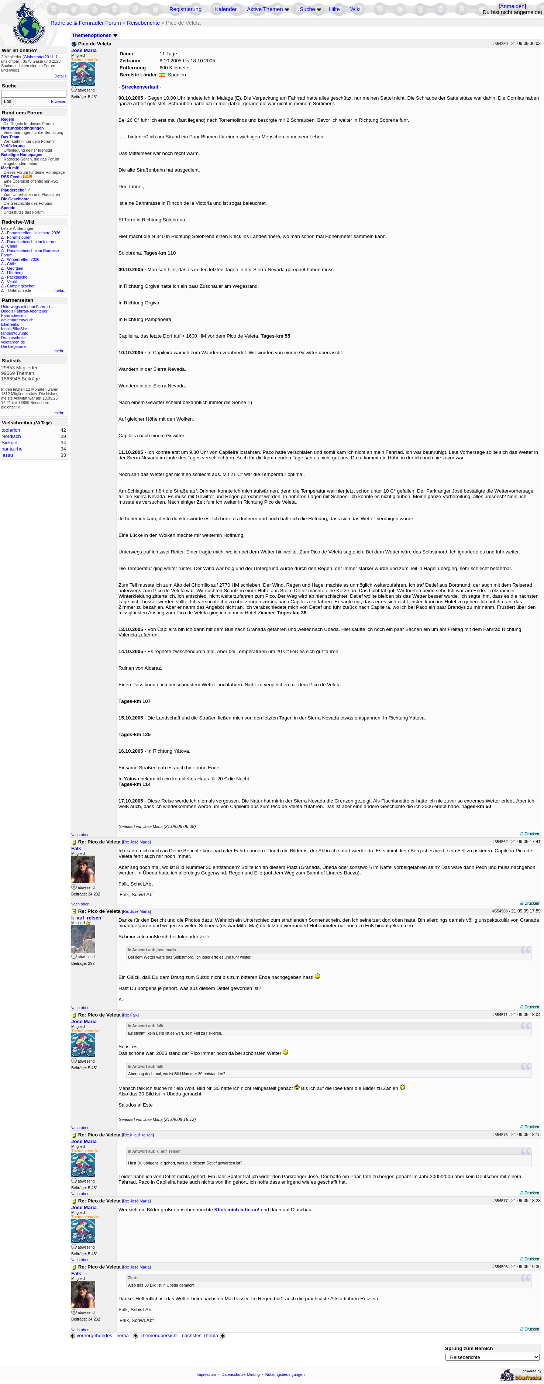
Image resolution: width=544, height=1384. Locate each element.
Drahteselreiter (14, 337)
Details (60, 76)
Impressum (206, 1374)
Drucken (529, 834)
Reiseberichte (143, 23)
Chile (11, 264)
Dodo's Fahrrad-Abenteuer (24, 311)
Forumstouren (19, 237)
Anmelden (512, 6)
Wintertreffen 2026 (23, 259)
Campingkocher (21, 286)
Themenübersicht (155, 1335)
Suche (307, 9)
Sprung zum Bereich (469, 1348)
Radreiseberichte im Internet (31, 241)
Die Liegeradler (14, 346)
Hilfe (334, 9)
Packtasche (17, 277)
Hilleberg (15, 272)
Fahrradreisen (13, 315)
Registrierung (185, 9)
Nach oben (80, 834)
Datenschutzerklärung (240, 1374)
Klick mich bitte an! (236, 1209)
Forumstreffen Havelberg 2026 (33, 233)
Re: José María (136, 842)
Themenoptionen (95, 35)
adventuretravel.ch (17, 320)
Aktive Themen (265, 9)
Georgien (15, 268)
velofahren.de (13, 342)
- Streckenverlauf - (139, 87)
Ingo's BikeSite (14, 329)
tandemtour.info (14, 333)
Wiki (355, 9)
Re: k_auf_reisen (138, 1135)
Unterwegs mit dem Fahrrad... (27, 306)
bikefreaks (10, 324)
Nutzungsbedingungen (285, 1374)
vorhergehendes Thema (99, 1335)
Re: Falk (130, 1015)
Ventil (12, 281)
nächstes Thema (204, 1335)
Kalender (226, 9)
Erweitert (58, 101)
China (12, 246)
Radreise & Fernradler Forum (86, 23)
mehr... (60, 290)
